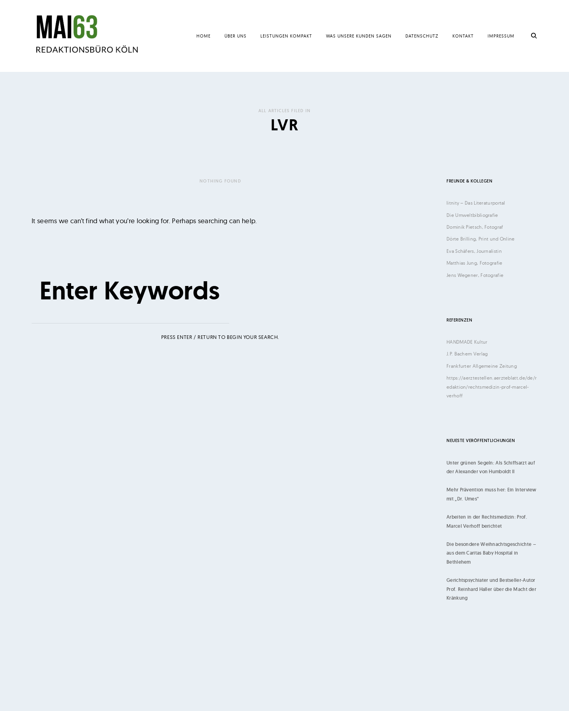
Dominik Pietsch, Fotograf (475, 227)
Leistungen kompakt (286, 36)
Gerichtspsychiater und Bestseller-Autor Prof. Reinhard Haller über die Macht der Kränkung (491, 589)
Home (203, 36)
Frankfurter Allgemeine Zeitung (482, 366)
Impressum (501, 36)
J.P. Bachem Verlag (467, 354)
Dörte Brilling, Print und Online (481, 239)
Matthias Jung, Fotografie (475, 263)
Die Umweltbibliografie (472, 215)
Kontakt (463, 36)
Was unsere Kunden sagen (359, 36)
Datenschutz (422, 36)
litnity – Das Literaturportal (476, 203)
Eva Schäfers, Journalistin (474, 251)
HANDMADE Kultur (467, 342)
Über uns (235, 36)
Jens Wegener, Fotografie (475, 275)
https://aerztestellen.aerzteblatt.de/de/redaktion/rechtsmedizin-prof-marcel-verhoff (492, 387)
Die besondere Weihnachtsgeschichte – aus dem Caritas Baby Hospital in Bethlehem (491, 553)
